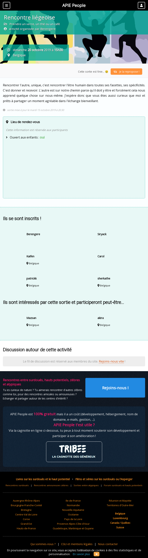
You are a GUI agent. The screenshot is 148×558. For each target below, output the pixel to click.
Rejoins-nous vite (111, 361)
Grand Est (26, 523)
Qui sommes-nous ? (43, 544)
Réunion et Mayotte (120, 500)
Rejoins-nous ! (115, 387)
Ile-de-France (73, 500)
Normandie (73, 505)
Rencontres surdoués (17, 485)
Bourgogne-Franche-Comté (26, 505)
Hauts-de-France (26, 528)
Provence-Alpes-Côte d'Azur (73, 523)
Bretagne (26, 510)
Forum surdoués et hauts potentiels (123, 485)
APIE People (74, 5)
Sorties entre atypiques (86, 485)
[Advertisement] (74, 168)
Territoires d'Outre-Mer (120, 505)
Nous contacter (108, 544)
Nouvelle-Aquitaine (73, 510)
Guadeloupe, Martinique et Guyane (73, 528)
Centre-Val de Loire (26, 514)
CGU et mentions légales (76, 544)
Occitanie (73, 514)
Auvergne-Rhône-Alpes (26, 500)
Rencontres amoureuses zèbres (51, 485)
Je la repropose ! (126, 71)
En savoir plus (81, 554)
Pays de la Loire (73, 519)
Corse (26, 519)
